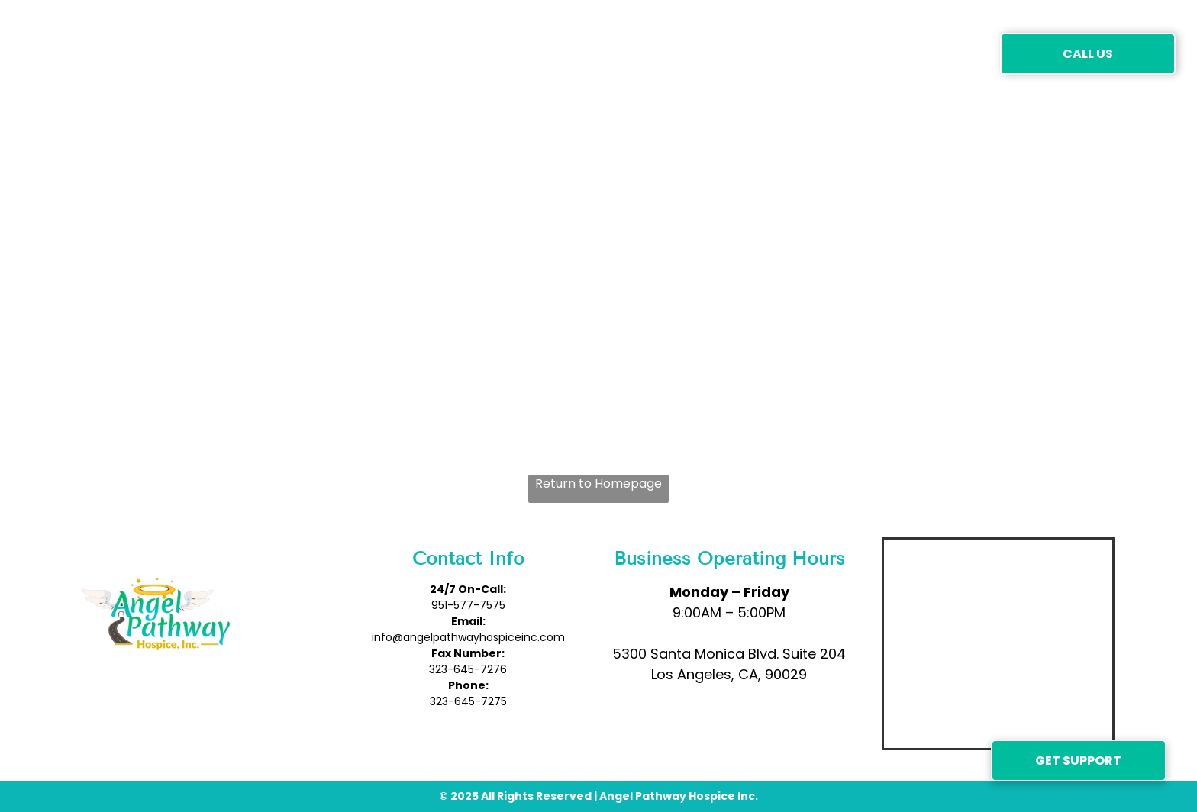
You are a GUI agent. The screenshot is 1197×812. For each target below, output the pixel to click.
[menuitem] (293, 53)
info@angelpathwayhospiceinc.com (468, 637)
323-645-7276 (468, 669)
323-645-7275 (468, 701)
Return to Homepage (598, 483)
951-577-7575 (468, 605)
